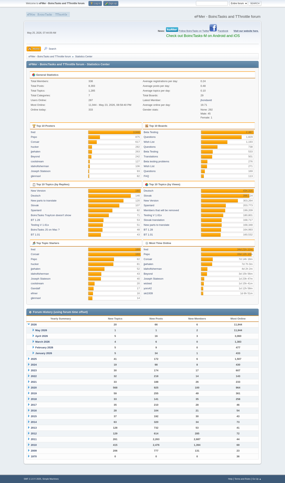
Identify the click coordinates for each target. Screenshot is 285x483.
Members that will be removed (161, 210)
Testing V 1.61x (40, 224)
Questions (150, 136)
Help (230, 479)
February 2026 (44, 347)
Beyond (35, 156)
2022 (34, 376)
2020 (34, 387)
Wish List (149, 141)
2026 (34, 324)
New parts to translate (44, 200)
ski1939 (148, 293)
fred (33, 132)
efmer (34, 293)
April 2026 (41, 336)
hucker (35, 146)
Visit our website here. (246, 31)
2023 (34, 370)
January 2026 (43, 353)
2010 (34, 444)
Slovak (35, 205)
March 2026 (42, 341)
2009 (34, 450)
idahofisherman (40, 166)
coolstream (37, 161)
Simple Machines (50, 479)
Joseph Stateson (40, 171)
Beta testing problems (156, 161)
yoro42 (148, 288)
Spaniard (36, 210)
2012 (34, 433)
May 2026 (41, 330)
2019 (34, 393)
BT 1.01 (35, 234)
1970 (34, 456)
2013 (34, 427)
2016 (34, 410)
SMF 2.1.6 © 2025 (32, 479)
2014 (34, 422)
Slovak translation (154, 219)
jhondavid (206, 100)
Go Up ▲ (256, 479)
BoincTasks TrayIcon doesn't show (51, 215)
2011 (34, 439)
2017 (34, 404)
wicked (148, 283)
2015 (34, 416)
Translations (151, 156)
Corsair (35, 141)
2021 (34, 381)
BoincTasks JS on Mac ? (45, 229)
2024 (34, 364)
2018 (34, 399)
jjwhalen (35, 151)
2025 (34, 358)
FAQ (146, 176)
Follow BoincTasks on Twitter (194, 31)
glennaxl (36, 176)
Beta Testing (151, 132)
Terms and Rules (243, 479)
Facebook (223, 31)
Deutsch (36, 195)
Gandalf (35, 288)
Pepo (34, 136)
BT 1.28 (35, 219)
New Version (38, 190)
